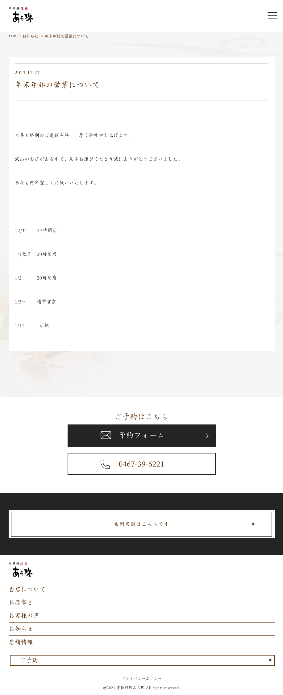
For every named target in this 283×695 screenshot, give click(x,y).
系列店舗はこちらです (141, 524)
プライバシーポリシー (142, 679)
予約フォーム (142, 435)
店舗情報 (21, 642)
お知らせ (21, 629)
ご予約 (29, 660)
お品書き (21, 602)
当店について (27, 589)
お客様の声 (24, 615)
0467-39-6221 (141, 463)
